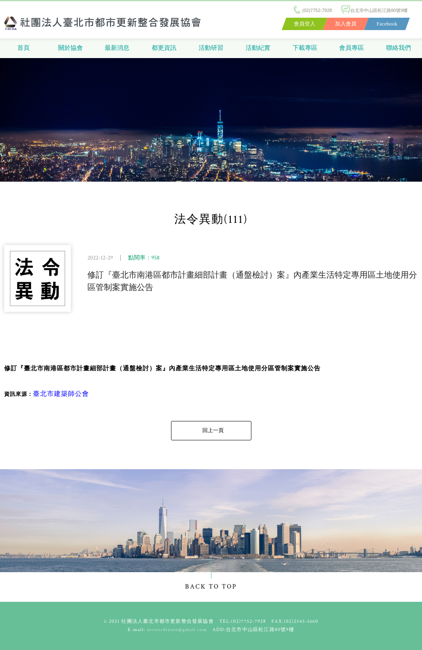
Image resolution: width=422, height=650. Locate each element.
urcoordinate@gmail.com (177, 630)
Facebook (387, 24)
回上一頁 (213, 430)
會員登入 (304, 24)
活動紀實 (258, 48)
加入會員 (345, 24)
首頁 (23, 48)
